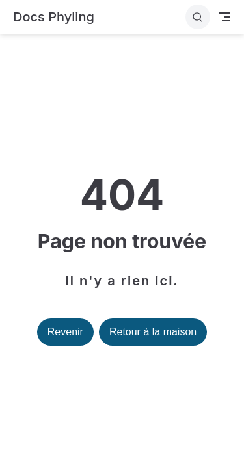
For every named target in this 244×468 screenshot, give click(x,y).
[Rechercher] (197, 17)
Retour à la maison (153, 331)
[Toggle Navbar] (224, 16)
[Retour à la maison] (53, 17)
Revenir (65, 331)
